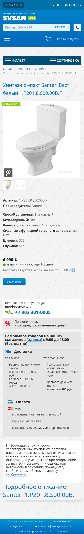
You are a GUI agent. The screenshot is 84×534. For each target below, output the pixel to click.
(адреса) (34, 340)
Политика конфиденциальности (52, 526)
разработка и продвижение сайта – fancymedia (42, 531)
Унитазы (24, 69)
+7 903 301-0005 (63, 521)
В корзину (14, 281)
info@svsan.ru (18, 526)
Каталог (8, 69)
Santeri (39, 69)
